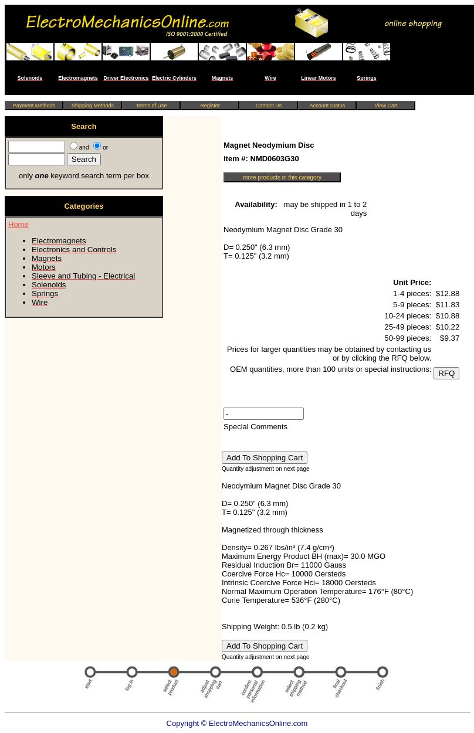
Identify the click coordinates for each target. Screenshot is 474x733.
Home (18, 224)
